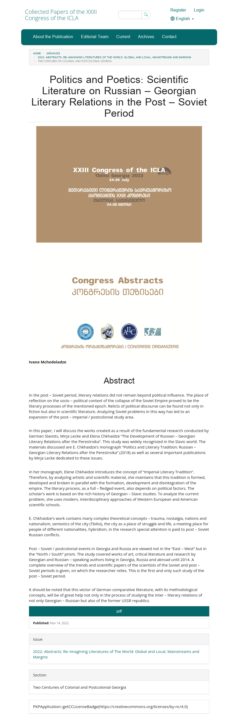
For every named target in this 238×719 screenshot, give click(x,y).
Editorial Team (94, 37)
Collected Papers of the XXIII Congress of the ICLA (61, 15)
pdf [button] (119, 611)
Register (178, 10)
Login (199, 10)
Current (123, 37)
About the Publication (53, 37)
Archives (146, 37)
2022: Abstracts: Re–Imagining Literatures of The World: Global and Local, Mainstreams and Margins (114, 57)
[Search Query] (134, 15)
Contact (169, 37)
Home (37, 53)
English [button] (182, 19)
